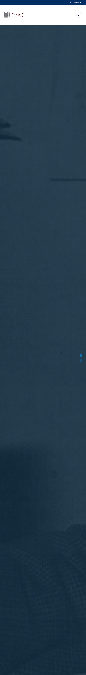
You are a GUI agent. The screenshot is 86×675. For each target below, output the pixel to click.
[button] (81, 356)
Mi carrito (78, 2)
